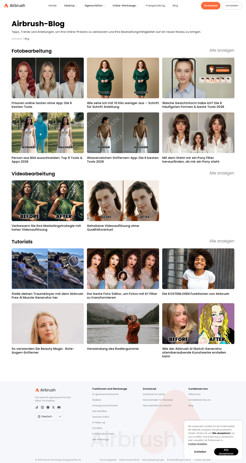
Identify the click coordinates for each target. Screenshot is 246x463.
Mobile (52, 5)
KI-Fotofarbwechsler (103, 433)
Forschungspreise (108, 459)
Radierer (96, 399)
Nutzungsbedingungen (153, 459)
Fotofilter (97, 428)
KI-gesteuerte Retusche (105, 394)
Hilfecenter (195, 394)
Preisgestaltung (155, 5)
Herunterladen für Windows (158, 399)
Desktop (70, 5)
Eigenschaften (95, 5)
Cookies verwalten (202, 459)
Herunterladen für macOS (157, 405)
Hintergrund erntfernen (105, 405)
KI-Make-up (98, 422)
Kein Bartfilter (99, 411)
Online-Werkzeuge (125, 5)
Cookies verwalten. (198, 443)
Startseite (17, 38)
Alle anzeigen (221, 50)
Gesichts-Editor (100, 416)
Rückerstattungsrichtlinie (179, 459)
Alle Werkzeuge (100, 439)
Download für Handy (154, 394)
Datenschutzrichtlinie (129, 459)
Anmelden (232, 5)
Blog (175, 5)
